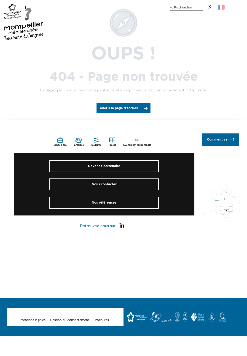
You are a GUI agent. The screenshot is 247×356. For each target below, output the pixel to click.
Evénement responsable (93, 9)
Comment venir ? (221, 139)
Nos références (104, 202)
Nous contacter (104, 184)
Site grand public (54, 9)
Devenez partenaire (104, 166)
